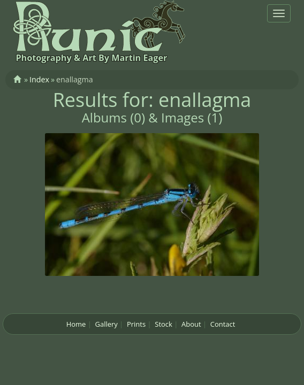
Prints (136, 324)
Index (39, 79)
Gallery (106, 324)
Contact (222, 324)
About (191, 324)
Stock (163, 324)
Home (76, 324)
